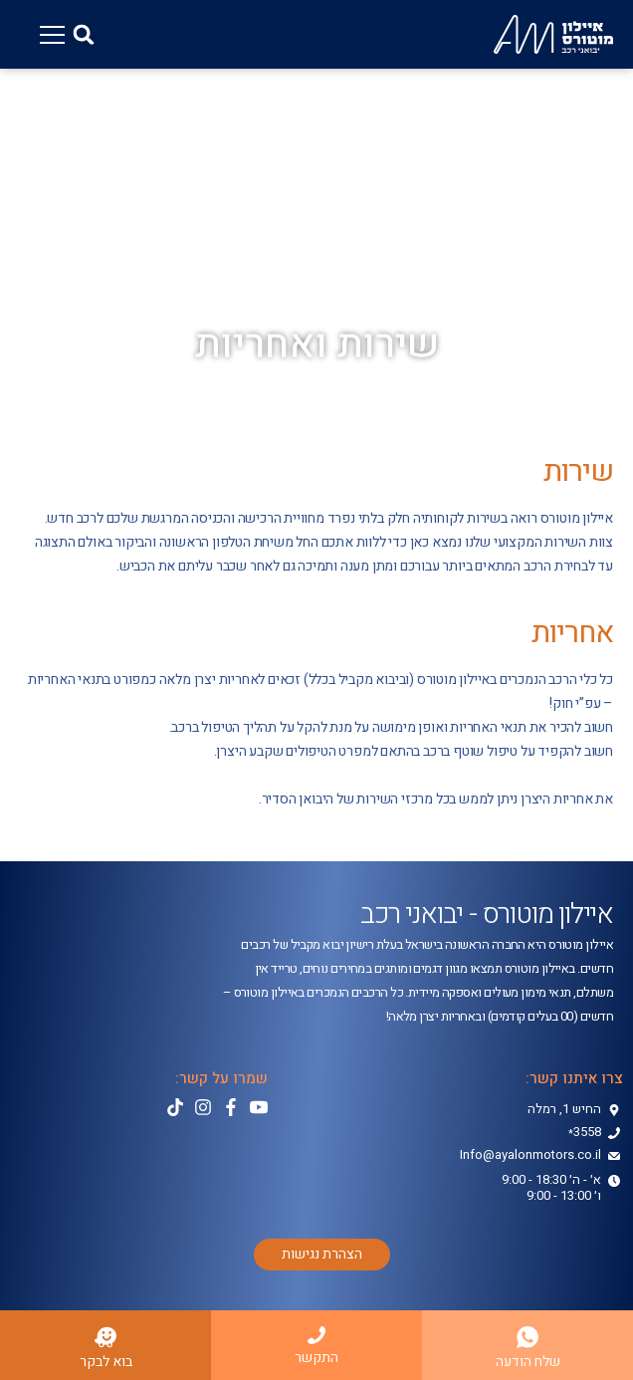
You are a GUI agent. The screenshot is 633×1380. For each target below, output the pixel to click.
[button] (84, 35)
